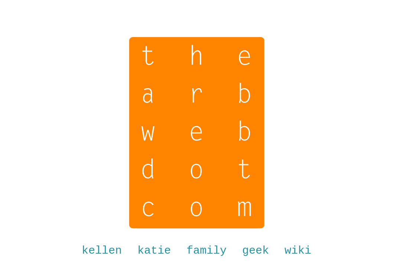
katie (154, 250)
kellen (102, 250)
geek (255, 250)
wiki (298, 250)
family (206, 250)
